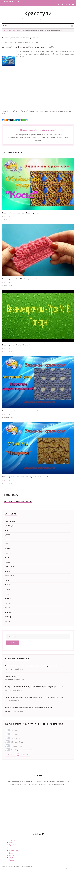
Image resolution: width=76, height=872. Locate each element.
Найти (12, 643)
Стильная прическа (11, 676)
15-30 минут (15, 738)
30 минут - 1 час (17, 742)
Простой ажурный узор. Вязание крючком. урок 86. (20, 411)
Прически (8, 598)
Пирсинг (7, 571)
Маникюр (8, 617)
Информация (9, 576)
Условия (56, 868)
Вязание (23, 30)
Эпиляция (8, 603)
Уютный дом (9, 526)
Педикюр (8, 612)
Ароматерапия (10, 567)
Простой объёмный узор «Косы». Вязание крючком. (20, 213)
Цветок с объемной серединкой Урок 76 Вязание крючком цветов (28, 708)
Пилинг (7, 585)
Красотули (38, 13)
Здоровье (8, 535)
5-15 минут (15, 734)
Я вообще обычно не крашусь (22, 750)
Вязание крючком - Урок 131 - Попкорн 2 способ (19, 279)
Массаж (7, 608)
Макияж (7, 621)
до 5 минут (15, 730)
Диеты (7, 557)
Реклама (49, 868)
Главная (12, 840)
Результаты (24, 755)
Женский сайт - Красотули (11, 30)
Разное (7, 539)
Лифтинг (8, 580)
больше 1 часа (16, 746)
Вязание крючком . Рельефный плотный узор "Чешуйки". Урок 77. (25, 477)
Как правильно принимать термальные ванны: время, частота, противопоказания (34, 697)
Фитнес (7, 562)
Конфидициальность (67, 868)
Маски (7, 594)
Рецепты (8, 553)
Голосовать (11, 755)
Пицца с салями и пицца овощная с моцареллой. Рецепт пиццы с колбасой (31, 666)
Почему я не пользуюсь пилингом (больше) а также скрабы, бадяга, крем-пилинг (34, 687)
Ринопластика (10, 521)
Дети (6, 530)
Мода (7, 544)
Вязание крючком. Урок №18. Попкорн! (16, 345)
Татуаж (7, 589)
